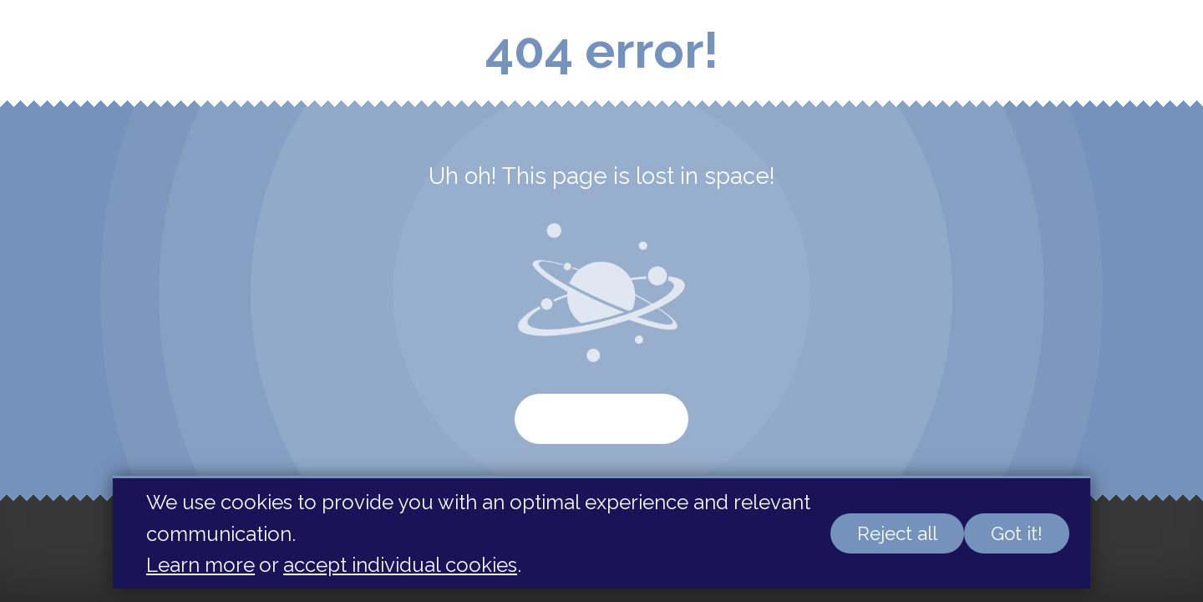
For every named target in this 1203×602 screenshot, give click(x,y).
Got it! (1017, 533)
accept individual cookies (400, 565)
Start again (601, 418)
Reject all (897, 533)
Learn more (200, 565)
